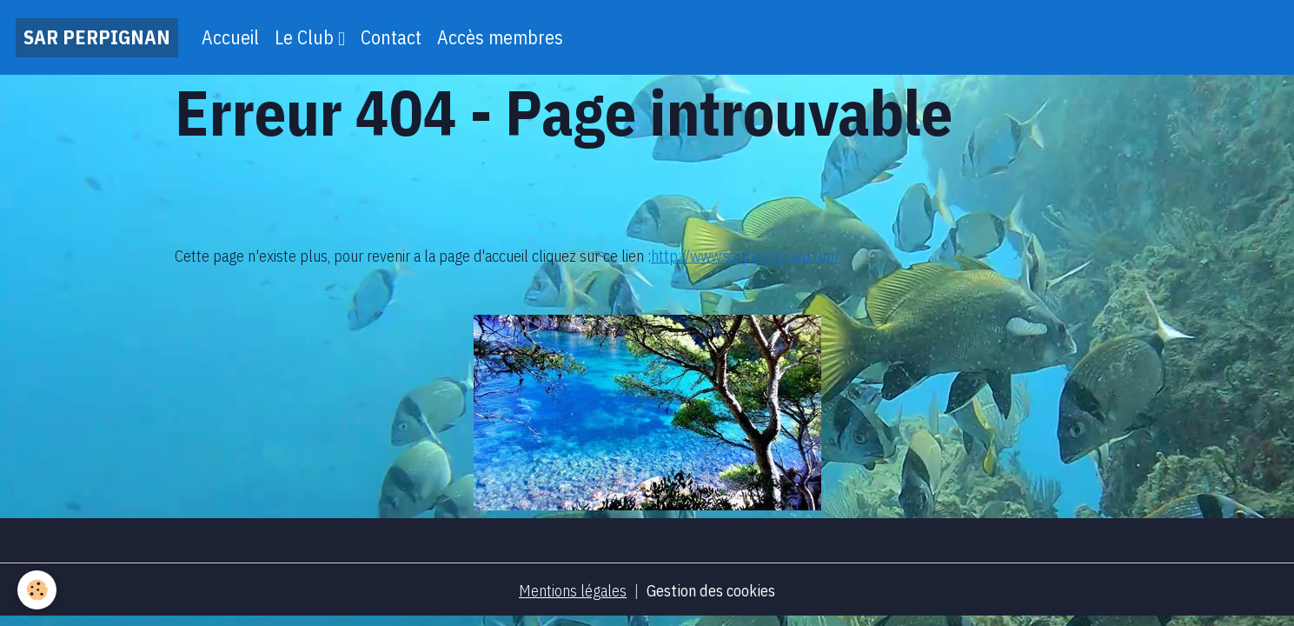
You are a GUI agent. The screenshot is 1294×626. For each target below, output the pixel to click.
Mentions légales (573, 591)
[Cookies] (36, 589)
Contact (391, 37)
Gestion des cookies (711, 591)
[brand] (97, 37)
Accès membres (500, 37)
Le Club (306, 37)
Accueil (230, 37)
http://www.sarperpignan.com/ (745, 256)
